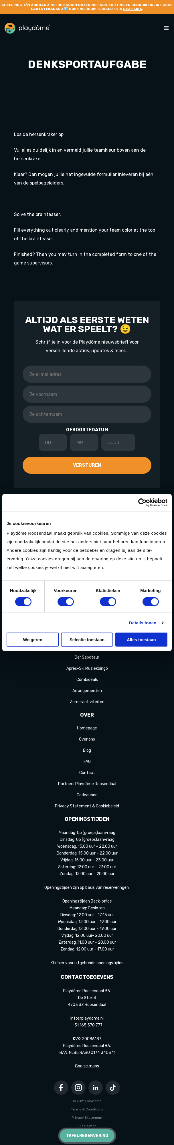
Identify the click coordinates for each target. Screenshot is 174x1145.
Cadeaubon (87, 795)
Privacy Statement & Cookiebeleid (87, 806)
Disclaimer (87, 1126)
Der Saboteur (87, 657)
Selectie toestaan (87, 639)
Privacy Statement (87, 1118)
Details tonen (142, 622)
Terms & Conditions (87, 1109)
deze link (132, 9)
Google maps (87, 1066)
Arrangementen (87, 690)
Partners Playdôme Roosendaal (87, 783)
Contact (87, 772)
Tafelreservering (87, 1135)
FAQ (87, 761)
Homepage (87, 728)
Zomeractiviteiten (87, 701)
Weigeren (32, 639)
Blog (87, 750)
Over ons (87, 739)
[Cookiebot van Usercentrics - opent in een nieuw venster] (142, 502)
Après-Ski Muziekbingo (87, 668)
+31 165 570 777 (87, 1025)
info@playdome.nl (87, 1018)
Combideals (87, 679)
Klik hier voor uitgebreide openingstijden (87, 962)
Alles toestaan (141, 639)
